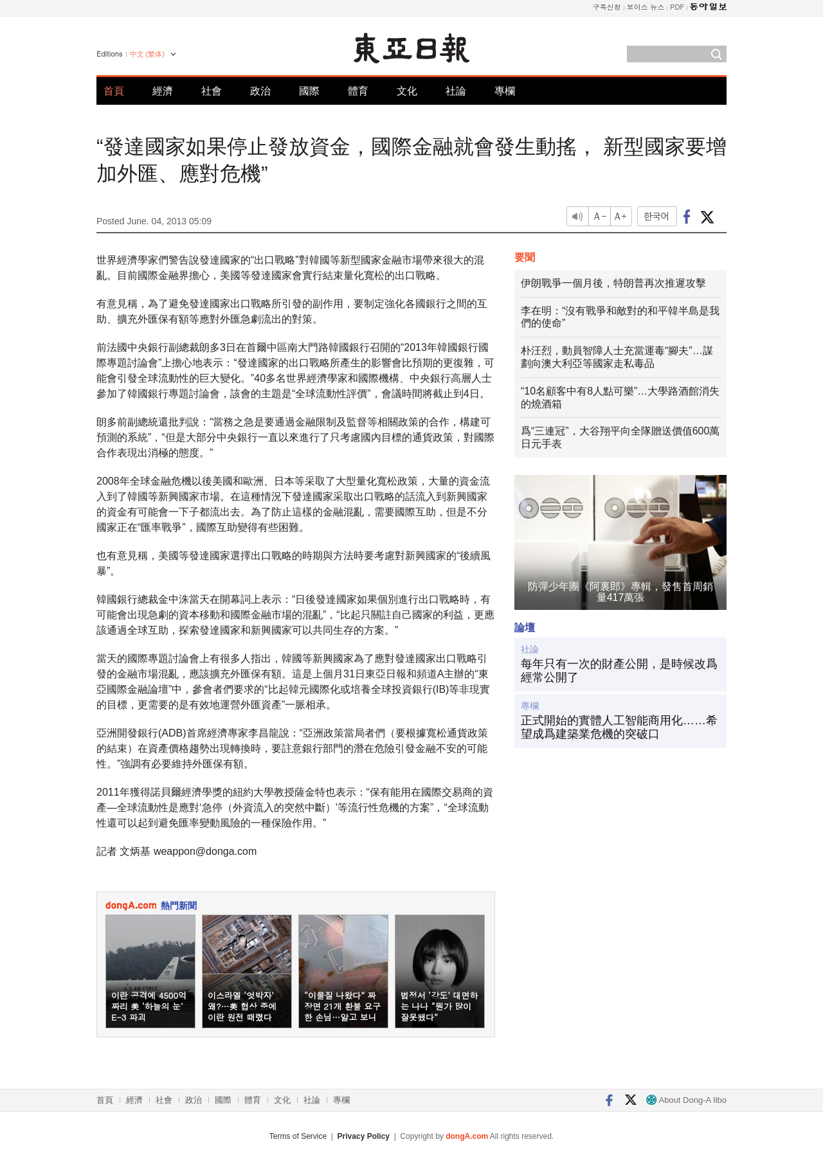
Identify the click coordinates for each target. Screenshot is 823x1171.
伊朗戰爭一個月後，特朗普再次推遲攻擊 (613, 283)
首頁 (114, 90)
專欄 (504, 90)
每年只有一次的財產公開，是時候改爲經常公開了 (619, 670)
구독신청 (607, 7)
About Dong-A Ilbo (686, 1100)
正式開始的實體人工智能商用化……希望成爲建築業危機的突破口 (619, 727)
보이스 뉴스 (646, 7)
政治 (260, 90)
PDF (677, 7)
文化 (407, 90)
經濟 (162, 90)
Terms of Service (298, 1136)
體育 (358, 90)
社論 (456, 90)
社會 (211, 90)
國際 (309, 90)
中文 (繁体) (147, 54)
